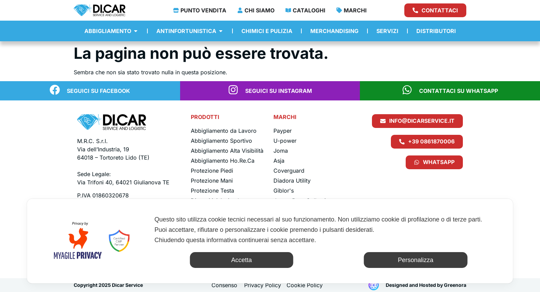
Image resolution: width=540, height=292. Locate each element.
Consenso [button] (224, 285)
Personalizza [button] (415, 260)
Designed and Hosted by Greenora (426, 285)
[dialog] (270, 241)
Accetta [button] (241, 260)
